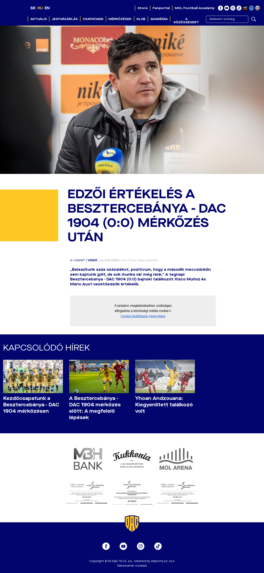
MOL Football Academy (195, 8)
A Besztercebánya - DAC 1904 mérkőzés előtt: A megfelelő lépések (95, 408)
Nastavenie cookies (132, 566)
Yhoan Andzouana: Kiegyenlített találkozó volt (164, 404)
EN (47, 8)
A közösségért (186, 20)
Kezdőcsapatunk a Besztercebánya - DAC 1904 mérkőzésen (31, 404)
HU (40, 8)
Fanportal (161, 8)
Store (143, 8)
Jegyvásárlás (65, 19)
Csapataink (93, 19)
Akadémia (159, 19)
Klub (141, 19)
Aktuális (38, 19)
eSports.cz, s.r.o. (163, 561)
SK (33, 8)
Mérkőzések (120, 19)
